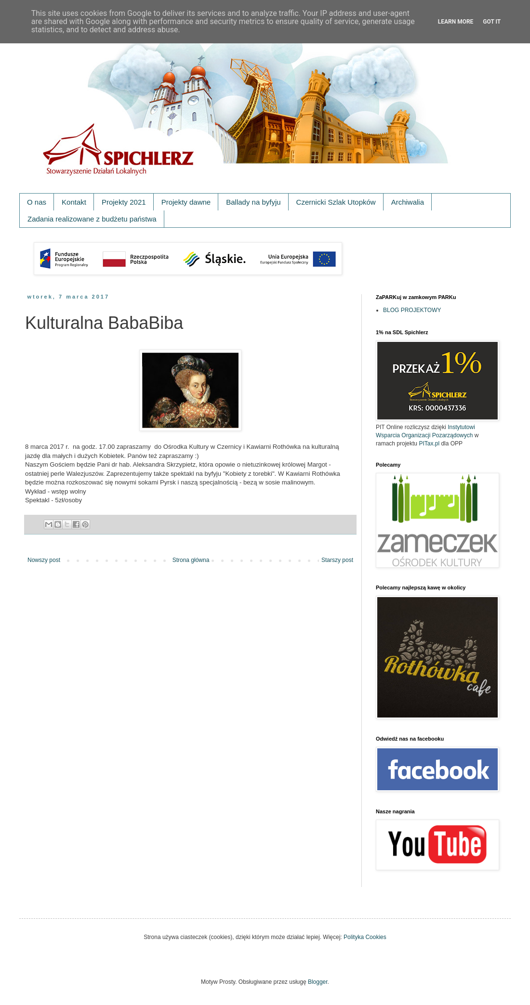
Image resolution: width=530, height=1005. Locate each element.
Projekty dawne (186, 202)
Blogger (318, 982)
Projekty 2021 (124, 202)
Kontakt (74, 202)
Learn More (456, 21)
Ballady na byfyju (253, 202)
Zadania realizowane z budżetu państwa (92, 219)
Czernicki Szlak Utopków (336, 202)
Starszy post (337, 560)
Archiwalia (407, 202)
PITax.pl (429, 443)
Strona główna (191, 560)
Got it (492, 21)
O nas (36, 202)
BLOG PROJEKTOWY (412, 310)
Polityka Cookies (365, 937)
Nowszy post (43, 560)
